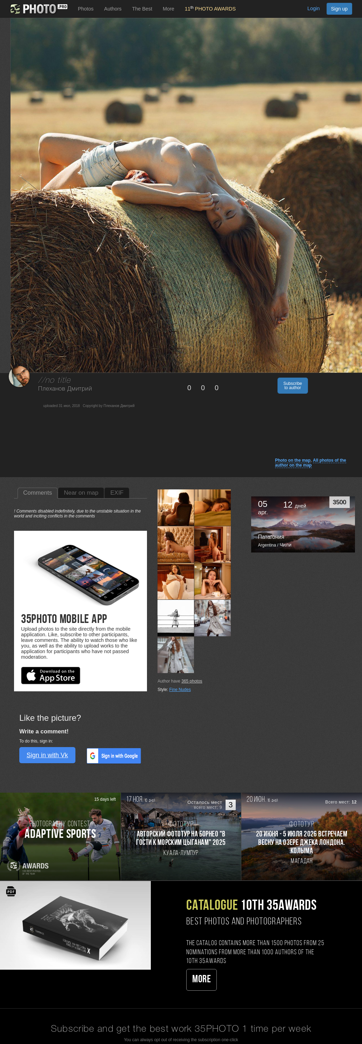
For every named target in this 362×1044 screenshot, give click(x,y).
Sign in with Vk (47, 755)
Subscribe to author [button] (292, 385)
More (201, 979)
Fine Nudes (180, 689)
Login (313, 8)
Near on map (81, 492)
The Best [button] (142, 9)
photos (191, 681)
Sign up (339, 9)
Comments (37, 492)
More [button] (168, 9)
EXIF (116, 492)
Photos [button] (86, 9)
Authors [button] (113, 9)
